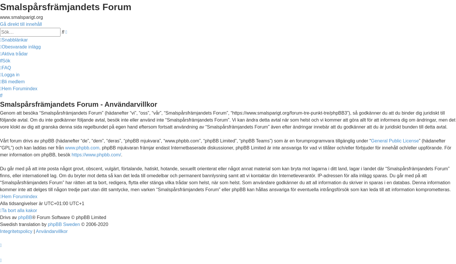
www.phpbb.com (82, 147)
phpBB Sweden (64, 224)
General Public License (395, 140)
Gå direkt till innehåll (21, 24)
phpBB (25, 217)
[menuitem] (20, 46)
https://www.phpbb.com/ (96, 154)
